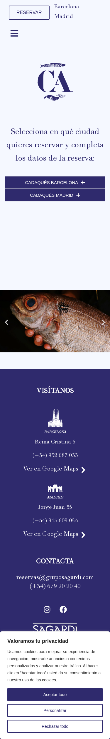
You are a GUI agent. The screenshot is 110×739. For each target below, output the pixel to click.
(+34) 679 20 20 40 (55, 587)
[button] (6, 322)
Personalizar (55, 710)
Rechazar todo (55, 726)
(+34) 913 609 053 (55, 521)
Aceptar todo (55, 694)
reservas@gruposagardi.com (55, 578)
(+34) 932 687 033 (55, 456)
